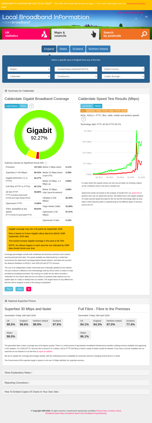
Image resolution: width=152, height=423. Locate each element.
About (118, 411)
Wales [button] (63, 48)
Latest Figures (12, 106)
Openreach (90, 111)
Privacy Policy (101, 411)
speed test (136, 193)
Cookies (112, 411)
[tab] (76, 373)
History (23, 106)
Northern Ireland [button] (98, 48)
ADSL (98, 111)
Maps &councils (60, 34)
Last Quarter (87, 106)
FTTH (117, 111)
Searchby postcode (112, 34)
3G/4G (124, 111)
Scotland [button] (78, 48)
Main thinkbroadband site (131, 12)
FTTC (105, 111)
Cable (111, 111)
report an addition (45, 351)
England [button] (49, 48)
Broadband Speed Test (74, 413)
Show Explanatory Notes (18, 372)
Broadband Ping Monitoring (95, 413)
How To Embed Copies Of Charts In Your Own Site (31, 392)
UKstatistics (11, 34)
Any (82, 111)
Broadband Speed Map (55, 413)
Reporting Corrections (16, 382)
